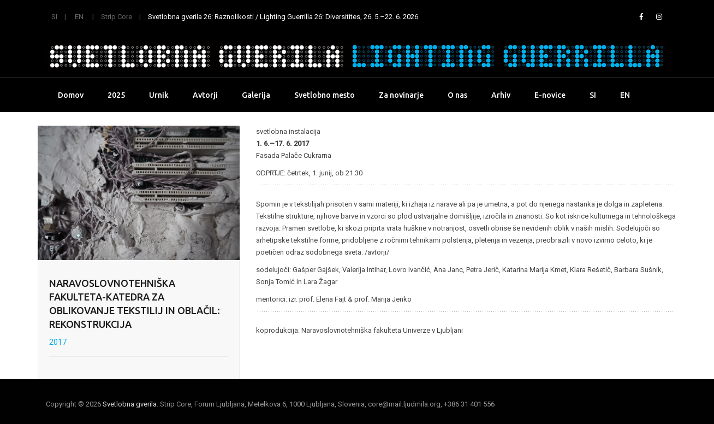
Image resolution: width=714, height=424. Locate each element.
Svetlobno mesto (324, 95)
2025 (116, 95)
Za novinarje (401, 95)
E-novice (550, 95)
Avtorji (205, 95)
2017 (58, 342)
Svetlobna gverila (130, 404)
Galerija (256, 95)
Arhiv (500, 95)
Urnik (159, 95)
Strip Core (116, 17)
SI (54, 17)
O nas (457, 95)
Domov (71, 95)
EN (79, 17)
